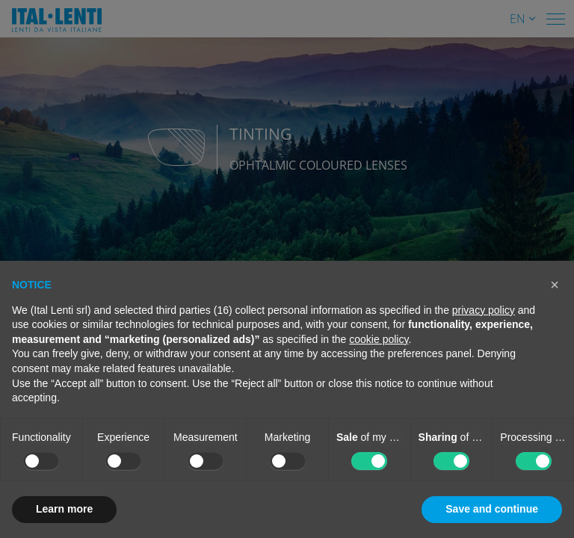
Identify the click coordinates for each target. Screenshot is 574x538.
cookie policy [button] (378, 339)
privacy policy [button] (483, 310)
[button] (555, 285)
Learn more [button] (64, 509)
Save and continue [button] (491, 509)
